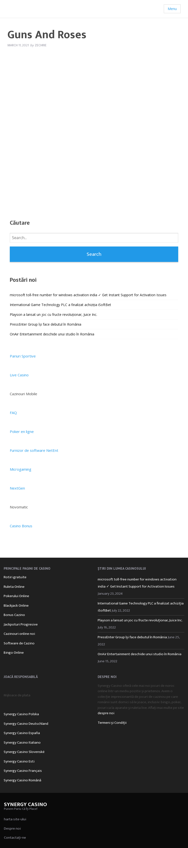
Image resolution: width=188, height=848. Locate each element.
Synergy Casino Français (23, 771)
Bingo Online (14, 653)
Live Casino (19, 374)
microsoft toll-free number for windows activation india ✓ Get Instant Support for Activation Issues (88, 295)
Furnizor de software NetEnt (34, 450)
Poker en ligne (22, 431)
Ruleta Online (14, 587)
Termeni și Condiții (112, 723)
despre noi (106, 713)
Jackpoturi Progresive (21, 624)
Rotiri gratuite (15, 577)
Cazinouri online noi (19, 634)
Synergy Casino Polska (21, 714)
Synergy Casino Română (22, 780)
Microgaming (20, 469)
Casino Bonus (21, 525)
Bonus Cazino (14, 615)
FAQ (13, 412)
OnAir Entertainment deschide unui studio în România (52, 334)
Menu (172, 8)
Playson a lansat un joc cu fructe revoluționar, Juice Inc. (53, 314)
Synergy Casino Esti (19, 761)
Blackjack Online (16, 605)
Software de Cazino (19, 643)
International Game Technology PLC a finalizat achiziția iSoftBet (60, 304)
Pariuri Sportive (23, 356)
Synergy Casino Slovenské (24, 752)
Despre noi (12, 828)
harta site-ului (15, 819)
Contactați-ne (15, 838)
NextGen (17, 488)
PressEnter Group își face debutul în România (45, 324)
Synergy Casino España (22, 733)
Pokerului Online (16, 596)
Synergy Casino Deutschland (26, 724)
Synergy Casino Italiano (22, 742)
